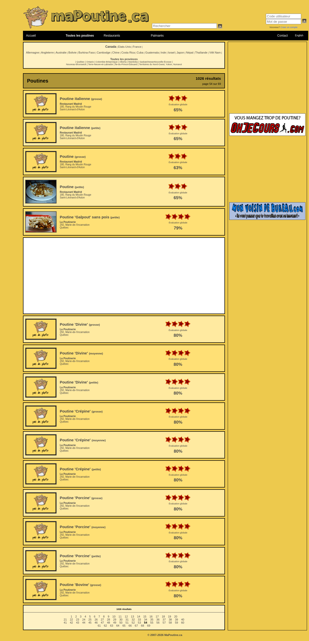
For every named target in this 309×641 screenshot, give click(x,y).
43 (77, 622)
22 (71, 619)
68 (142, 625)
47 (102, 622)
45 (89, 622)
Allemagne (32, 52)
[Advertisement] (124, 275)
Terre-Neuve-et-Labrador (100, 64)
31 (126, 619)
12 (126, 616)
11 (120, 616)
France (137, 46)
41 (65, 622)
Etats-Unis (124, 46)
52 (133, 622)
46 (96, 622)
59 (176, 622)
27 (102, 619)
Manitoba (133, 62)
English (299, 35)
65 (123, 625)
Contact (282, 35)
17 (157, 616)
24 (83, 619)
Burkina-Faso (86, 52)
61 (99, 625)
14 (138, 616)
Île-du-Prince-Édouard (126, 64)
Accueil (31, 35)
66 (130, 625)
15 (144, 616)
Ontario (90, 62)
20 (175, 616)
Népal (189, 52)
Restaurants (112, 35)
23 (77, 619)
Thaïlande (201, 52)
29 (114, 619)
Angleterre (47, 52)
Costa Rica (128, 52)
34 (145, 619)
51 (126, 622)
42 (71, 622)
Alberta (122, 62)
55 (151, 622)
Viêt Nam (215, 52)
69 (148, 625)
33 (139, 619)
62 (105, 625)
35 (151, 619)
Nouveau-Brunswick (76, 64)
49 (114, 622)
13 (132, 616)
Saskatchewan (147, 62)
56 (158, 622)
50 (120, 622)
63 (111, 625)
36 (158, 619)
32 (133, 619)
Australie (61, 52)
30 (120, 619)
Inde (163, 52)
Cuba (140, 52)
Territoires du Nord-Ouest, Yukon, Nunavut (160, 64)
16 (150, 616)
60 (182, 622)
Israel (171, 52)
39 (176, 619)
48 (108, 622)
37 (164, 619)
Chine (115, 52)
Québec (80, 62)
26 (96, 619)
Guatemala (152, 52)
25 (89, 619)
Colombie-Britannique (107, 62)
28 (108, 619)
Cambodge (103, 52)
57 (164, 622)
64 (117, 625)
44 (83, 622)
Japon (180, 52)
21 (65, 619)
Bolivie (72, 52)
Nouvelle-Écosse (162, 62)
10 (113, 616)
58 (170, 622)
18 (163, 616)
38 (170, 619)
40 (182, 619)
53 (139, 622)
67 (136, 625)
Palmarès (157, 35)
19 (169, 616)
